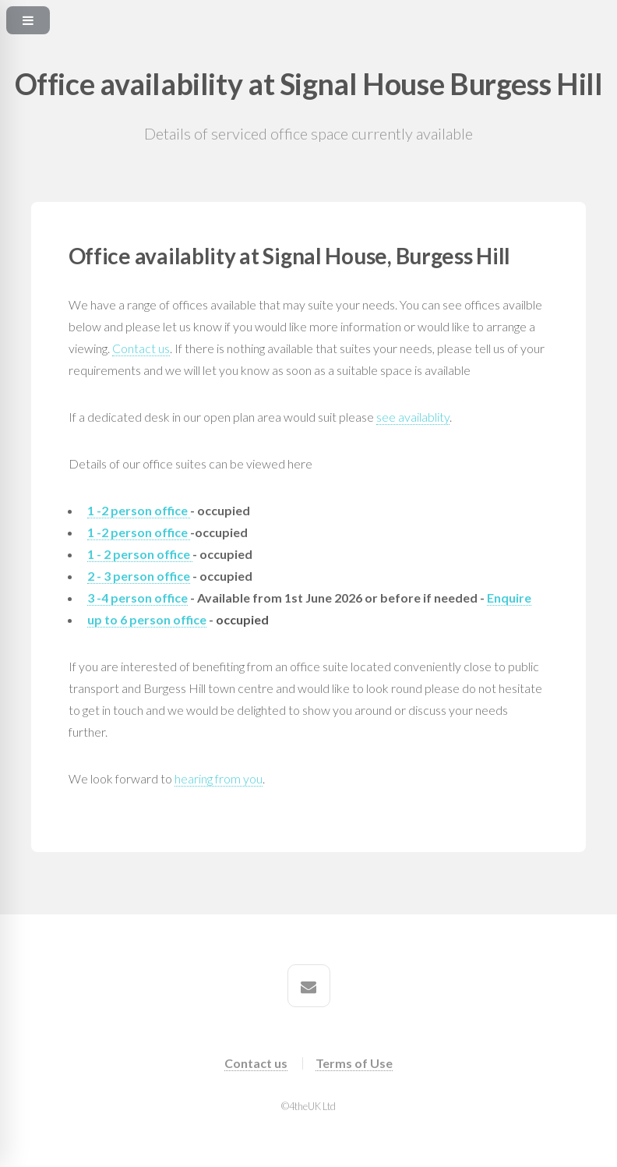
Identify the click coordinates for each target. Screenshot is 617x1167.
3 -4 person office (137, 597)
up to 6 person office (146, 619)
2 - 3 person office (138, 575)
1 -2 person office (138, 510)
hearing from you (219, 778)
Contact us (141, 348)
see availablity (413, 416)
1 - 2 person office (139, 553)
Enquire (509, 597)
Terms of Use (354, 1063)
